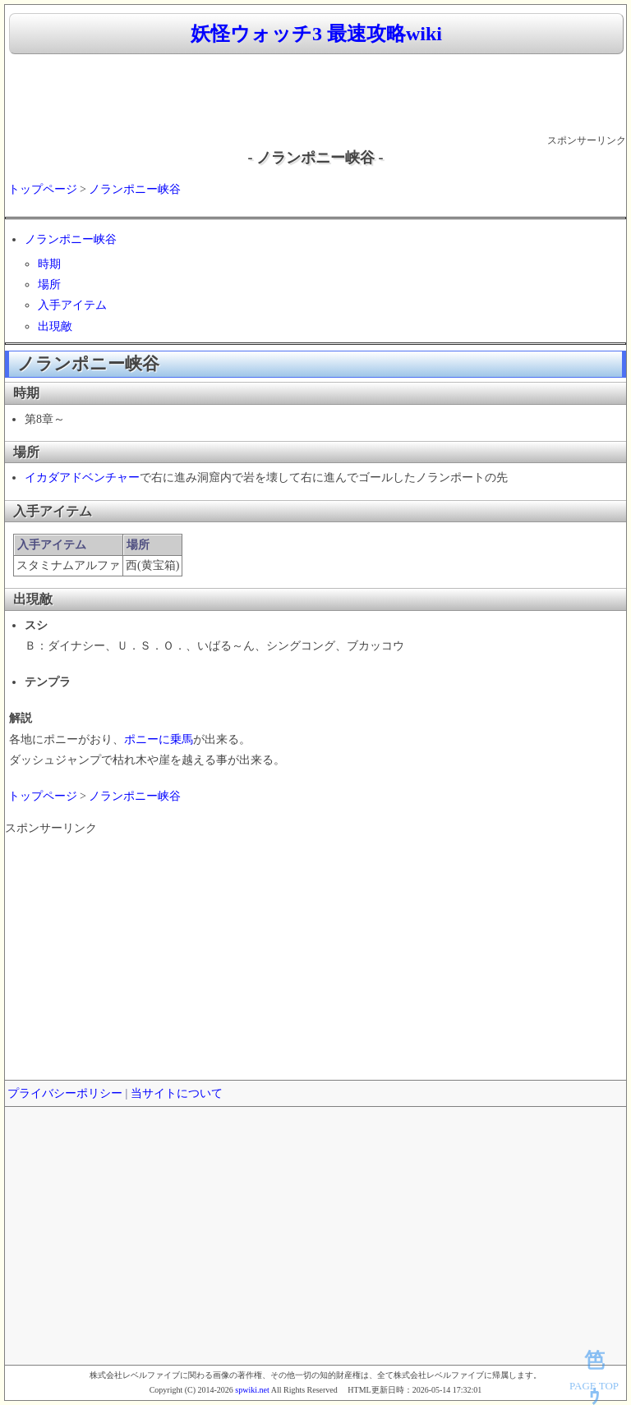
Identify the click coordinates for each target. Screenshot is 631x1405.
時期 (49, 264)
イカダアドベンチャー (82, 477)
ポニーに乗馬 (158, 739)
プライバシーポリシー (64, 1093)
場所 (49, 284)
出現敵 (55, 326)
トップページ (42, 189)
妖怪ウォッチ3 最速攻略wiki (316, 33)
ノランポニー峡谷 (135, 189)
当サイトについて (177, 1093)
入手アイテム (72, 305)
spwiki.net (252, 1389)
